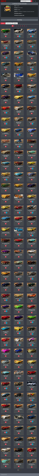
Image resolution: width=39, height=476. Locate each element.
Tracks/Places (8, 23)
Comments (15, 23)
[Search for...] (25, 1)
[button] (34, 1)
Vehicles (2, 23)
